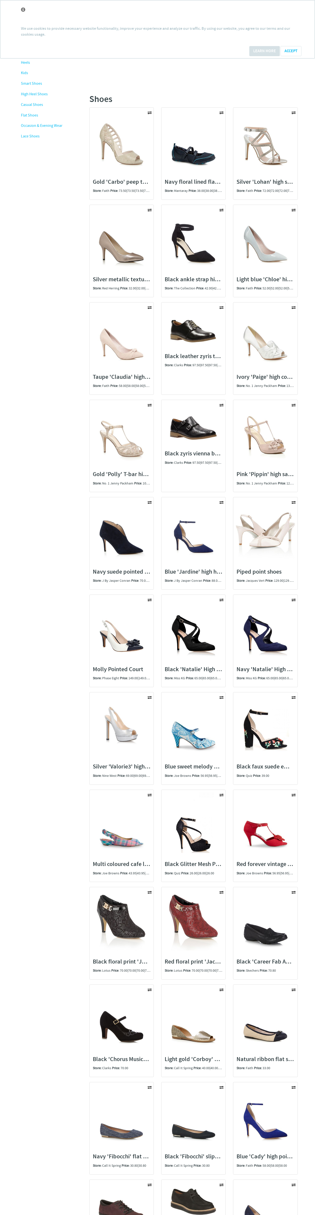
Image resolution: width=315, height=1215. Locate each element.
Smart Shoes (31, 83)
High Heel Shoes (34, 94)
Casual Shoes (32, 104)
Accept (291, 51)
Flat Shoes (29, 115)
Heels (25, 62)
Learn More (264, 51)
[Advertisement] (49, 240)
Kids (24, 73)
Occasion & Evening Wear (42, 125)
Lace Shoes (30, 136)
